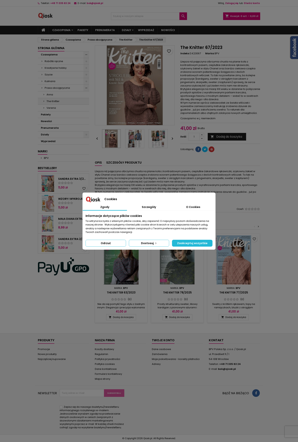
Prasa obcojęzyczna (57, 88)
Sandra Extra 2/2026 (72, 239)
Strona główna (51, 48)
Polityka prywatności (107, 359)
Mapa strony (102, 379)
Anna (50, 94)
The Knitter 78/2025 (177, 292)
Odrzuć (106, 243)
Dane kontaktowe (106, 369)
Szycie (49, 74)
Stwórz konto (252, 3)
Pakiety (83, 30)
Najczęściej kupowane (52, 359)
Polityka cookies (105, 364)
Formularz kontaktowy (108, 374)
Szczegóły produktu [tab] (124, 162)
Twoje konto (163, 340)
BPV (46, 158)
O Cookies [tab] (193, 207)
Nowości (168, 30)
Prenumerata (105, 30)
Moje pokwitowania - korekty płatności (176, 359)
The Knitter (53, 101)
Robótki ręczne (54, 61)
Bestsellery (47, 168)
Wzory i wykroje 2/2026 (72, 198)
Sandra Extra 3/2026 (72, 178)
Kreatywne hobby (56, 68)
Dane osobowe (161, 349)
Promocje (44, 349)
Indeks (184, 53)
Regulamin (101, 354)
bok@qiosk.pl (95, 3)
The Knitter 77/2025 (233, 292)
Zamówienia (159, 354)
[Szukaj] (149, 16)
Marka (209, 53)
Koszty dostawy (104, 349)
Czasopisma (61, 30)
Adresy (156, 364)
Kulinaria (50, 81)
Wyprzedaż (146, 30)
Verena (51, 108)
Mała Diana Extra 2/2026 (72, 218)
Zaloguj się (231, 3)
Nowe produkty (47, 354)
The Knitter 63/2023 (121, 292)
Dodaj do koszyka (226, 136)
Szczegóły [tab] (149, 207)
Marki (42, 151)
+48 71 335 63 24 (60, 3)
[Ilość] (194, 137)
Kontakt (216, 340)
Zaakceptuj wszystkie (192, 243)
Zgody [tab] (104, 207)
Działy (126, 30)
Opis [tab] (98, 162)
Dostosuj (149, 243)
